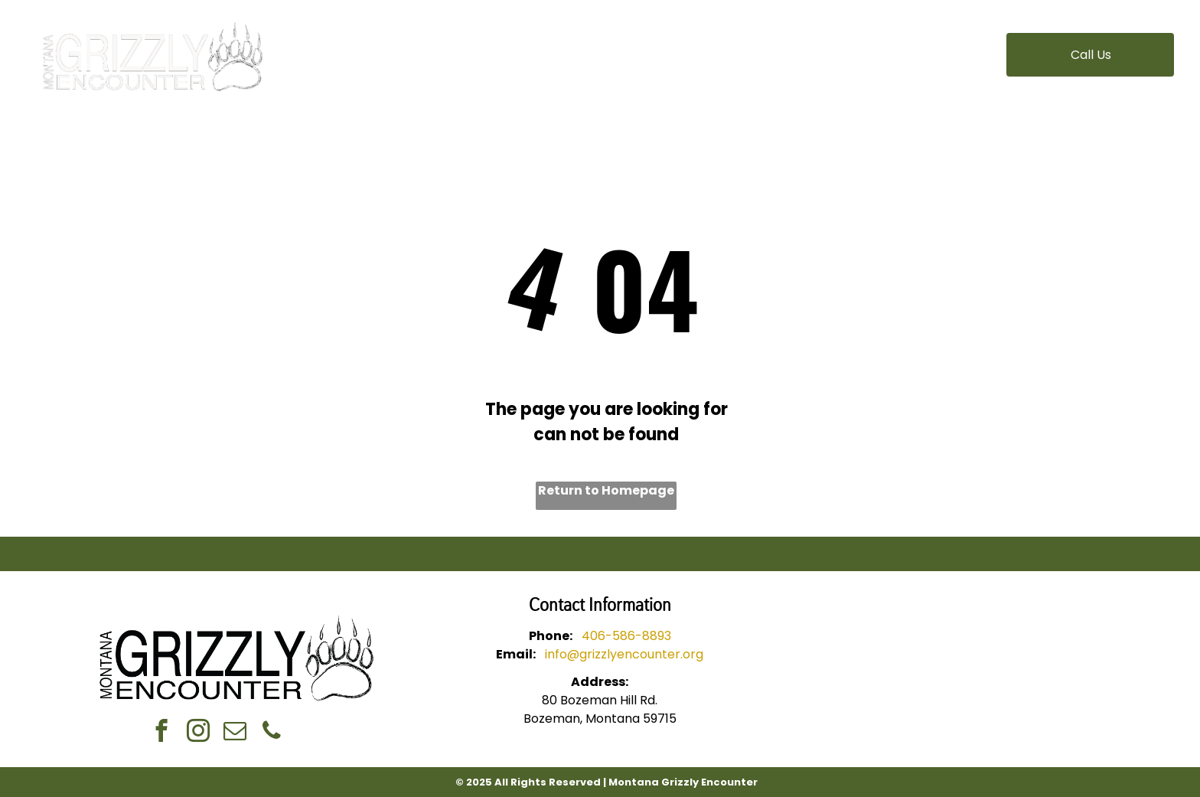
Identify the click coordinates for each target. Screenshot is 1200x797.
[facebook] (161, 733)
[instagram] (198, 733)
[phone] (271, 733)
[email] (234, 733)
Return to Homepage (606, 490)
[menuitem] (423, 45)
